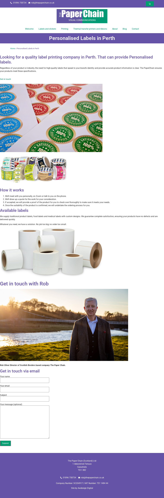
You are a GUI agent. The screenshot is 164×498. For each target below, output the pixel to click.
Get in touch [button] (5, 79)
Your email (24, 388)
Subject (24, 397)
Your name (24, 378)
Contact (135, 29)
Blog (125, 29)
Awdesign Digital (85, 488)
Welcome (29, 29)
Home (12, 48)
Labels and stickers (47, 29)
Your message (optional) (24, 421)
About (114, 29)
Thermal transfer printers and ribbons (90, 29)
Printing (64, 29)
